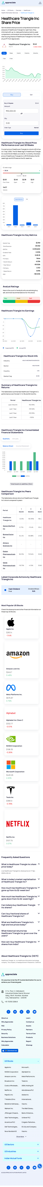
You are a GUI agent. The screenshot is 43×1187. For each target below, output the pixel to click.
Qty (5, 118)
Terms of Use (31, 1033)
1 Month (19, 53)
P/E (27, 199)
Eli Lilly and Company (29, 1127)
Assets (28, 1026)
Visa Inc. (24, 1104)
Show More (20, 1137)
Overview (18, 10)
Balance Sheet (8, 446)
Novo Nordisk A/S (11, 1131)
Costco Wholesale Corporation (11, 1086)
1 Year (4, 58)
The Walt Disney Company (27, 1108)
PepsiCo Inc (9, 1095)
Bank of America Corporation (27, 1113)
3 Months (27, 53)
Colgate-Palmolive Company (28, 1122)
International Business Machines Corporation (28, 1099)
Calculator (5, 1045)
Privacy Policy (6, 1030)
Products (29, 1037)
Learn (28, 1018)
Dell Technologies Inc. (11, 1127)
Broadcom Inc (9, 1081)
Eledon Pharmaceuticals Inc (9, 554)
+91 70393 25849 (11, 1001)
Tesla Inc (25, 1081)
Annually (15, 439)
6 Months (35, 53)
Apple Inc (8, 1067)
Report (28, 1041)
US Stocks (10, 10)
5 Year (11, 58)
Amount (7, 106)
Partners (29, 1030)
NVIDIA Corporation (11, 1072)
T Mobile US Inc (10, 1099)
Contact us (30, 1022)
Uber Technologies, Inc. (11, 1118)
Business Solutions (8, 1037)
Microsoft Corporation (26, 1067)
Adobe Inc (25, 1095)
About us (4, 1018)
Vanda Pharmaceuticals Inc (9, 565)
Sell (31, 95)
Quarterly (6, 439)
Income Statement (22, 446)
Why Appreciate (7, 1022)
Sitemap (29, 1045)
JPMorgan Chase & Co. (11, 1113)
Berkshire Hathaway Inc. (12, 1104)
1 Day (4, 53)
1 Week (11, 53)
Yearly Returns (19, 199)
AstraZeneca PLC (28, 1090)
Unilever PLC (26, 1118)
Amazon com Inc (10, 1076)
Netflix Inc (8, 1090)
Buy (12, 95)
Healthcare (27, 10)
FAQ (2, 1026)
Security (4, 1033)
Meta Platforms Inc (28, 1076)
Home (3, 10)
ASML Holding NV (28, 1086)
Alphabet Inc (26, 1072)
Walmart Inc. (9, 1108)
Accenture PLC (10, 1122)
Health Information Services (9, 13)
